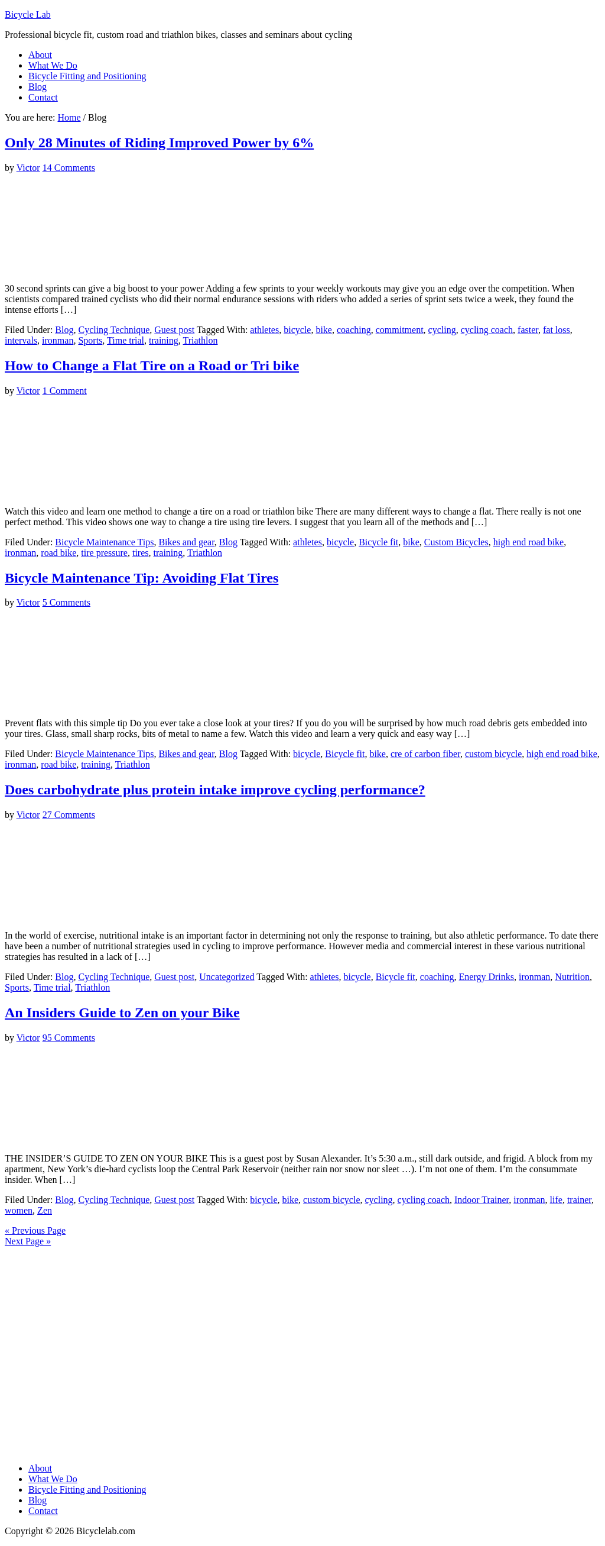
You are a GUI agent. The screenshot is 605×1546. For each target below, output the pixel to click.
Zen (44, 1210)
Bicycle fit (378, 542)
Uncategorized (226, 977)
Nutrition (572, 977)
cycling (442, 330)
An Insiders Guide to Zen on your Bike (122, 1012)
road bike (58, 553)
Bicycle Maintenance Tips (104, 542)
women (18, 1210)
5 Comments (66, 602)
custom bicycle (493, 754)
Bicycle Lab (28, 14)
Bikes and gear (186, 542)
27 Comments (69, 815)
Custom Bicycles (456, 542)
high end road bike (528, 542)
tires (140, 553)
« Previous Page (35, 1230)
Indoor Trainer (481, 1200)
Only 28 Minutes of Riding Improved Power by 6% (159, 142)
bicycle (297, 330)
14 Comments (69, 168)
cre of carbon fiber (425, 754)
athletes (264, 330)
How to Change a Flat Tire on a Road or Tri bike (152, 365)
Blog (64, 330)
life (556, 1200)
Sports (90, 340)
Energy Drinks (486, 977)
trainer (579, 1200)
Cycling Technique (113, 330)
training (163, 340)
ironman (57, 340)
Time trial (125, 340)
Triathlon (200, 340)
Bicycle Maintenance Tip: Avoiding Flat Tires (141, 578)
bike (323, 330)
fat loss (556, 330)
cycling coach (487, 330)
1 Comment (65, 391)
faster (528, 330)
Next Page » (28, 1241)
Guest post (174, 330)
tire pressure (104, 553)
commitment (400, 330)
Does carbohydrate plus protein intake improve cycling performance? (215, 789)
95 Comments (69, 1038)
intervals (21, 340)
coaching (354, 330)
